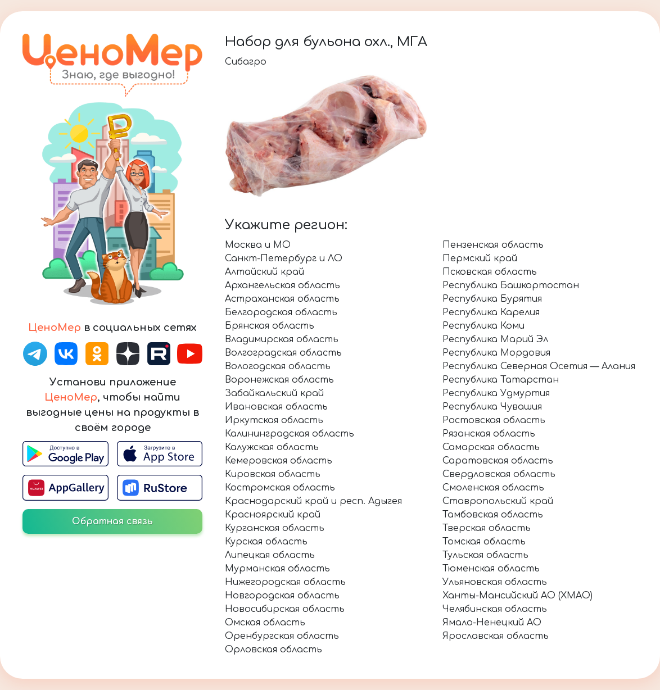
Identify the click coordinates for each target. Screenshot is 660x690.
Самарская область (491, 447)
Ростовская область (493, 420)
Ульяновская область (494, 582)
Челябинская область (494, 609)
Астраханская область (282, 299)
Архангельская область (282, 285)
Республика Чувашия (492, 407)
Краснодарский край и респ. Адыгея (313, 501)
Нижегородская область (285, 582)
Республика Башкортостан (510, 285)
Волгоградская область (283, 353)
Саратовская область (497, 461)
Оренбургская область (282, 636)
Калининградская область (289, 434)
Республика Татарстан (500, 380)
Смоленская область (493, 488)
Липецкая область (270, 555)
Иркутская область (274, 420)
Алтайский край (264, 272)
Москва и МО (258, 245)
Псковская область (489, 272)
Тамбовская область (492, 515)
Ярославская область (495, 636)
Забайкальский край (274, 393)
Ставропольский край (497, 501)
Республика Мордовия (496, 353)
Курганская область (274, 528)
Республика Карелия (491, 312)
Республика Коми (483, 326)
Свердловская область (498, 474)
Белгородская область (281, 312)
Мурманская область (277, 569)
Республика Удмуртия (496, 393)
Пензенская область (493, 245)
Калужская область (272, 447)
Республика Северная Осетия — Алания (538, 366)
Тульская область (485, 555)
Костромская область (280, 488)
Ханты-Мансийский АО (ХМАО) (517, 596)
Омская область (265, 623)
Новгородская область (282, 596)
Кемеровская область (278, 461)
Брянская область (269, 326)
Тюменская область (491, 569)
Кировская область (272, 474)
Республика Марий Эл (495, 339)
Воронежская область (279, 380)
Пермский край (479, 258)
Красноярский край (272, 515)
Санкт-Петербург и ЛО (283, 258)
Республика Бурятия (492, 299)
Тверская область (486, 528)
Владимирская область (281, 339)
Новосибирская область (285, 609)
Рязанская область (488, 434)
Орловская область (273, 649)
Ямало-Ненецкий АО (491, 623)
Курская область (266, 542)
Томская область (484, 542)
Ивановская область (276, 407)
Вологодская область (278, 366)
